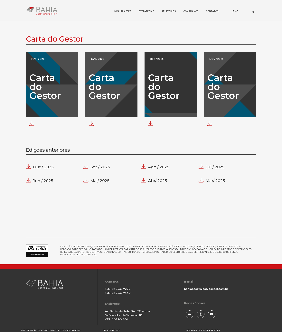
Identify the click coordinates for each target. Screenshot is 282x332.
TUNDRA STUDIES (210, 328)
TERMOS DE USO (111, 328)
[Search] (253, 11)
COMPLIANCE (187, 5)
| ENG (235, 11)
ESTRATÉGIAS (142, 5)
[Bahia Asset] (42, 10)
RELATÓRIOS (165, 5)
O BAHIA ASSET (119, 5)
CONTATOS (209, 5)
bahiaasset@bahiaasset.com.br (206, 288)
